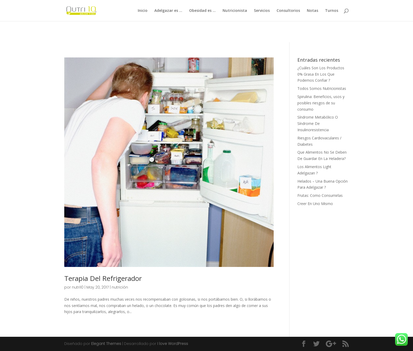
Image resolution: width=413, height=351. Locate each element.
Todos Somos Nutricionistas (321, 88)
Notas (312, 11)
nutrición (120, 287)
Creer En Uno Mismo (315, 203)
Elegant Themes (106, 343)
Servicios (262, 11)
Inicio (143, 11)
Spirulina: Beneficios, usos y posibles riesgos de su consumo (321, 103)
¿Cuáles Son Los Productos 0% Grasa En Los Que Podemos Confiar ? (320, 74)
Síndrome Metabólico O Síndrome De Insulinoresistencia (317, 123)
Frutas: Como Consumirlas (320, 195)
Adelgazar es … (168, 11)
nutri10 (77, 287)
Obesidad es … (202, 11)
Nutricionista (235, 11)
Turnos (331, 11)
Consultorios (288, 11)
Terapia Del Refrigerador (103, 278)
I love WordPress (172, 343)
